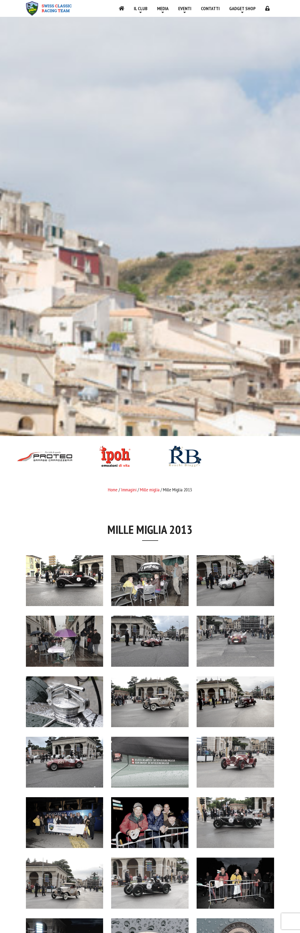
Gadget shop (242, 8)
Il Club (140, 8)
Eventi (184, 8)
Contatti (210, 8)
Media (163, 8)
